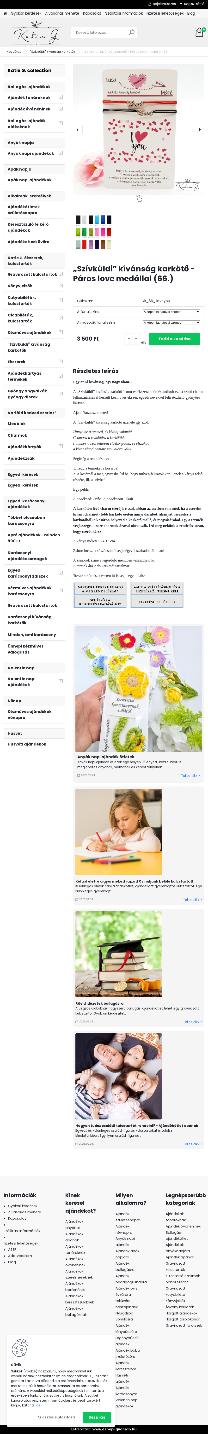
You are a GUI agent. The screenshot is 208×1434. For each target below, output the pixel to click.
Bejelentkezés (164, 3)
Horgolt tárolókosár (183, 1319)
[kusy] (132, 339)
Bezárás (96, 1417)
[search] (132, 34)
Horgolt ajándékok (181, 1313)
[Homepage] (5, 13)
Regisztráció (194, 3)
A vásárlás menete (62, 13)
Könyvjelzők (175, 1300)
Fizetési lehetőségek (165, 13)
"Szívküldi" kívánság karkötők (52, 51)
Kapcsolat (92, 13)
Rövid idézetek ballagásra (99, 1003)
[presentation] (78, 129)
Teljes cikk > (190, 776)
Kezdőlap (14, 51)
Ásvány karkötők (180, 1307)
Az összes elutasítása (56, 1417)
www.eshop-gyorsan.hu (114, 1429)
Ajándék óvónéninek (183, 1226)
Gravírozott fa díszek (184, 1325)
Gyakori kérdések (26, 13)
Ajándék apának (180, 1257)
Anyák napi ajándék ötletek (105, 757)
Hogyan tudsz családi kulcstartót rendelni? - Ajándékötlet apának (136, 1125)
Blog (191, 13)
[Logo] (37, 33)
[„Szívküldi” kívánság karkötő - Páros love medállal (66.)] (138, 129)
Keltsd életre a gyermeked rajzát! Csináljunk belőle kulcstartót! (134, 881)
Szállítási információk (124, 13)
